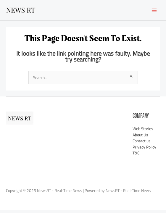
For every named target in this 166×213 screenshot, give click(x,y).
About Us (140, 135)
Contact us (141, 141)
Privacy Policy (144, 147)
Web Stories (143, 129)
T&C (136, 153)
